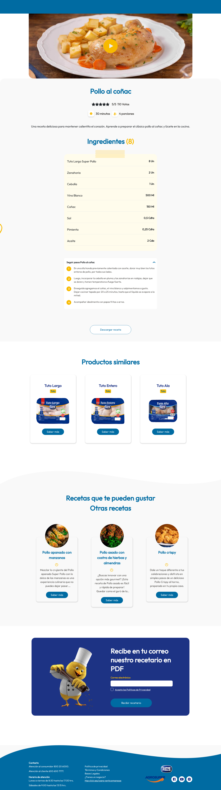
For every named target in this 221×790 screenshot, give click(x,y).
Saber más (53, 431)
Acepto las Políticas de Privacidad (132, 689)
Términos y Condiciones (97, 769)
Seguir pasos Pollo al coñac (80, 262)
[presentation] (106, 450)
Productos (134, 6)
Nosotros (47, 6)
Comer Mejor (89, 6)
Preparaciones (178, 6)
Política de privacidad (96, 766)
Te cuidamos (112, 6)
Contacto (155, 6)
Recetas (67, 6)
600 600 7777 (56, 771)
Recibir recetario (131, 703)
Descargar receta (110, 329)
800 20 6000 (61, 766)
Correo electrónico (120, 677)
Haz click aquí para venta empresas (103, 780)
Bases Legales (92, 773)
